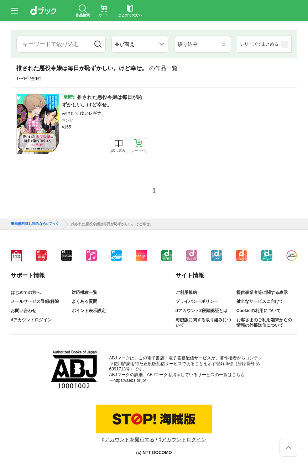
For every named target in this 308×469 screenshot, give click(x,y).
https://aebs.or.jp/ (130, 380)
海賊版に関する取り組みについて (203, 322)
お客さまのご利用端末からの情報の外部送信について (264, 322)
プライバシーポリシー (197, 301)
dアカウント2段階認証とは (202, 310)
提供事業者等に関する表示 (262, 292)
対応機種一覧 (84, 292)
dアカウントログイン (31, 319)
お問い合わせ (23, 310)
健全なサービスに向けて (259, 301)
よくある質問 (84, 301)
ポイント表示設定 (89, 310)
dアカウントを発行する (128, 439)
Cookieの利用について (258, 310)
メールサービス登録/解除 (35, 301)
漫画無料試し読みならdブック (35, 224)
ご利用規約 (186, 292)
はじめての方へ (26, 292)
